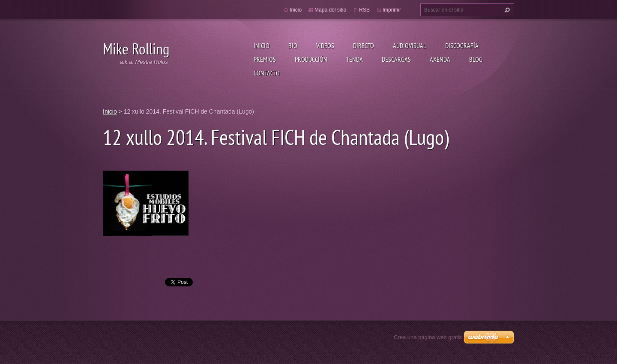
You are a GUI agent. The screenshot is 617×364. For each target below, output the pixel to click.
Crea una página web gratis (428, 337)
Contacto (267, 73)
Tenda (354, 59)
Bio (292, 45)
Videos (325, 45)
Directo (363, 45)
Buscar (506, 9)
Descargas (396, 59)
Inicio (262, 45)
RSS (364, 10)
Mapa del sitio (330, 10)
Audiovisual (409, 45)
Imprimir (392, 10)
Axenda (440, 59)
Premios (265, 59)
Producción (311, 59)
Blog (475, 59)
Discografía (462, 45)
